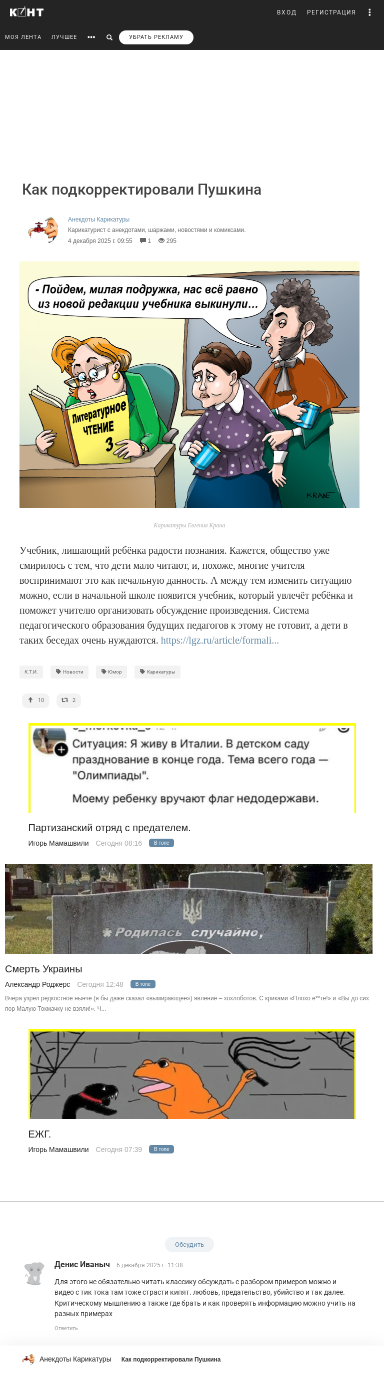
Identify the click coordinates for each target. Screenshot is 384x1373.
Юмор (111, 672)
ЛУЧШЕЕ (64, 37)
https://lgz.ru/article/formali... (220, 640)
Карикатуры (158, 672)
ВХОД (287, 12)
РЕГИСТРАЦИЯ (331, 12)
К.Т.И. (31, 672)
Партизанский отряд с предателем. (109, 828)
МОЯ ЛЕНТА (23, 37)
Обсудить (189, 1244)
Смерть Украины (43, 969)
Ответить (66, 1328)
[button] (370, 12)
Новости (70, 672)
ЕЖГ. (40, 1134)
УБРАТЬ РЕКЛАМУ (156, 37)
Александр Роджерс (37, 984)
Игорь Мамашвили (58, 843)
